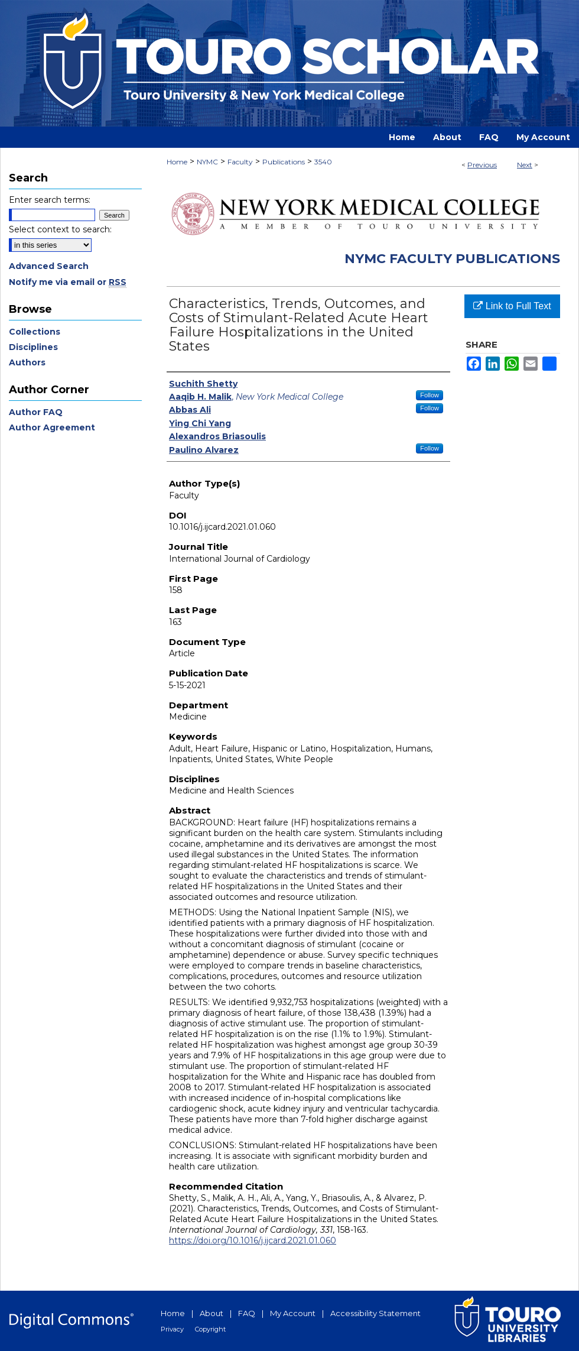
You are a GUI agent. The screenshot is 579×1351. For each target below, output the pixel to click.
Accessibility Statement (375, 1313)
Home (177, 161)
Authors (27, 362)
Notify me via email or (67, 282)
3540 (323, 161)
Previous (482, 164)
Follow (429, 395)
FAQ (246, 1313)
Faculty (240, 161)
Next (524, 164)
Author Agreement (52, 427)
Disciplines (33, 347)
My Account (292, 1313)
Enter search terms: (49, 200)
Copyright (210, 1329)
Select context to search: (60, 229)
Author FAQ (36, 412)
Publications (283, 161)
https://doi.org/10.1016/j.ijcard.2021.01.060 (252, 1240)
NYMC (207, 161)
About (211, 1313)
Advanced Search (49, 266)
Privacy (172, 1329)
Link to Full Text (512, 306)
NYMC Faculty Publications (452, 259)
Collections (34, 331)
